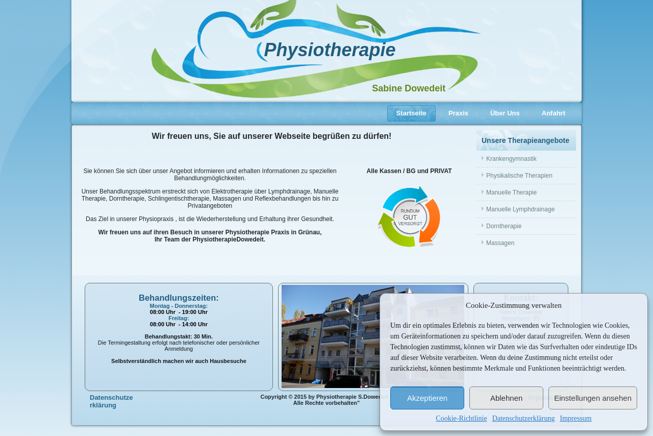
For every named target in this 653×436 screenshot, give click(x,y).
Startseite (411, 113)
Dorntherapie (503, 226)
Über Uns (505, 113)
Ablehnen (506, 398)
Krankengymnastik (511, 158)
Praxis (458, 113)
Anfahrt (553, 113)
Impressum (575, 418)
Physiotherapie (329, 49)
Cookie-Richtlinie (461, 418)
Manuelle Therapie (511, 192)
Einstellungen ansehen (593, 398)
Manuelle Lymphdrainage (520, 209)
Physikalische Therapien (519, 175)
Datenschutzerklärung (523, 418)
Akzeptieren (427, 398)
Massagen (500, 243)
